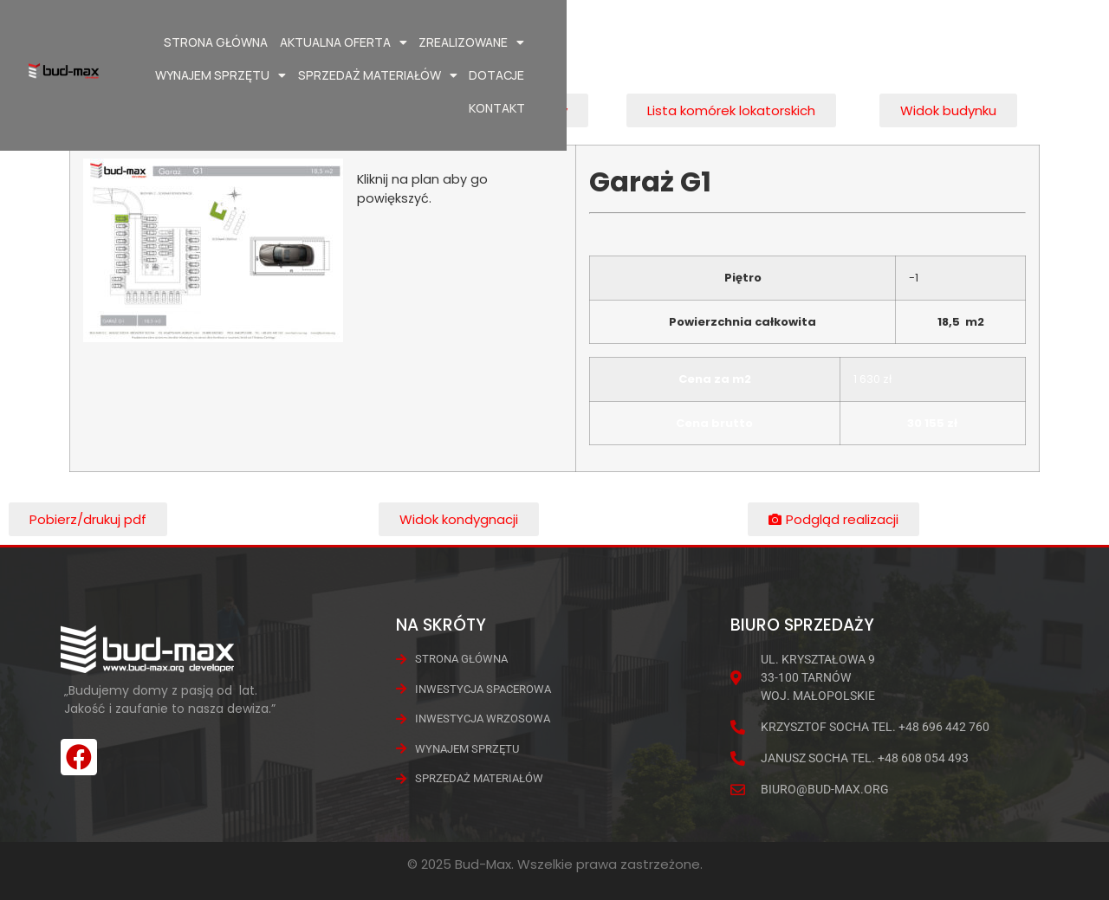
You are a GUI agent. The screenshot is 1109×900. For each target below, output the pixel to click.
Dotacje (953, 42)
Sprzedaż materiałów (833, 42)
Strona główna (291, 42)
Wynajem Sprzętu (677, 42)
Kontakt (1020, 42)
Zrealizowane (547, 42)
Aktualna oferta (419, 42)
